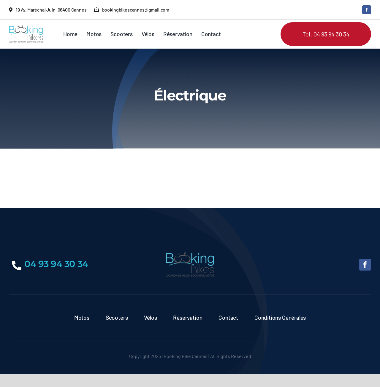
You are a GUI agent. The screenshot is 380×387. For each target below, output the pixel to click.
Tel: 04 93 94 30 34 (326, 34)
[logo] (26, 28)
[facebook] (366, 9)
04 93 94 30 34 (56, 263)
